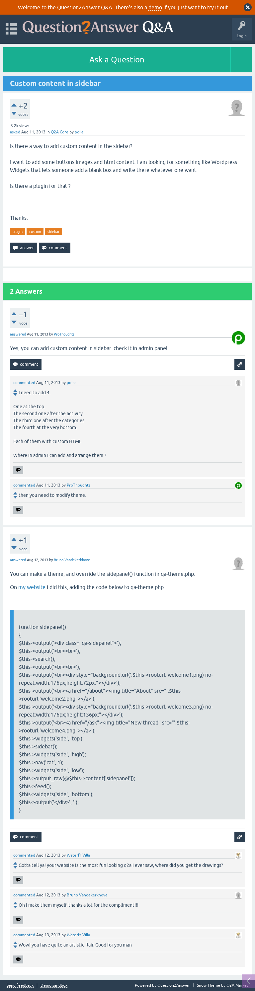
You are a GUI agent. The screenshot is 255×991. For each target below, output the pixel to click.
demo (155, 7)
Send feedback (20, 985)
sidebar (53, 232)
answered (18, 334)
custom (35, 232)
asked (15, 132)
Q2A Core (59, 132)
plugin (18, 232)
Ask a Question (116, 59)
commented (24, 382)
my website (31, 587)
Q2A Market (237, 985)
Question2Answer (173, 985)
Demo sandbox (54, 985)
